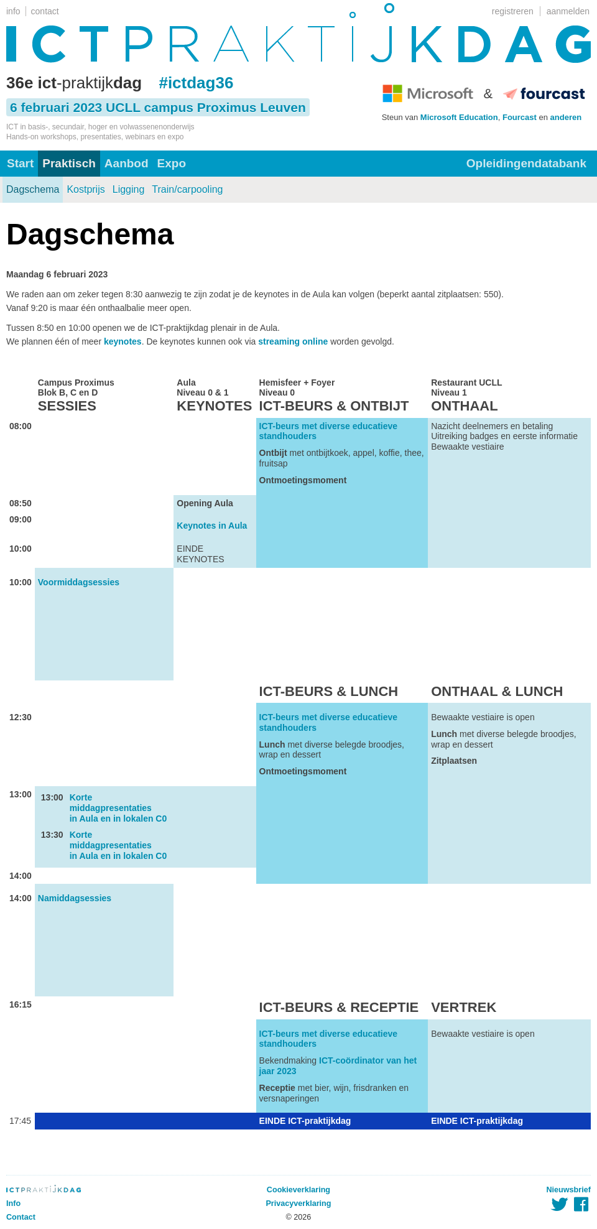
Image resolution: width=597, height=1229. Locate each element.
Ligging (129, 189)
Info (13, 1203)
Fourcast (519, 117)
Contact (20, 1217)
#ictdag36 (196, 82)
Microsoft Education (459, 117)
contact (45, 11)
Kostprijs (85, 189)
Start (20, 163)
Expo (171, 163)
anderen (566, 117)
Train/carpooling (187, 189)
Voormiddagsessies (78, 582)
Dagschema (32, 189)
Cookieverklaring (298, 1189)
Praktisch (69, 163)
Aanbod (126, 163)
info (13, 11)
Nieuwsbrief (569, 1189)
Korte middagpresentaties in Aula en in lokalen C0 (118, 807)
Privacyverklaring (298, 1203)
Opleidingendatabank (526, 163)
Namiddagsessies (74, 898)
